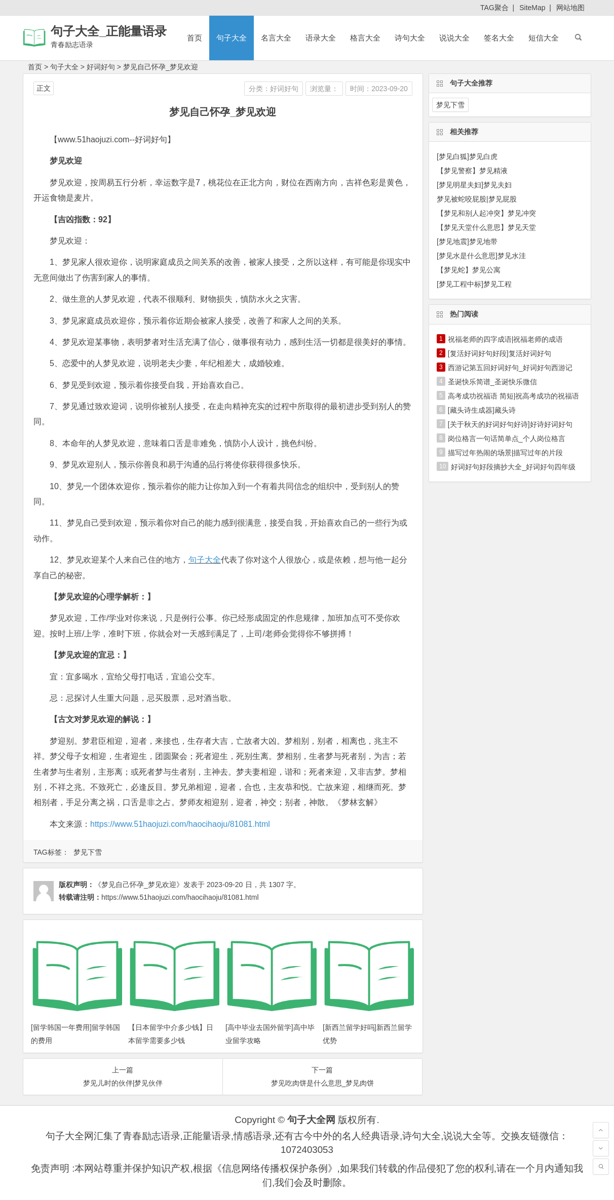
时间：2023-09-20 (379, 89)
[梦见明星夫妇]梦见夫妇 (474, 185)
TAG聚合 (494, 8)
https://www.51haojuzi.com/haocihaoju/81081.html (180, 824)
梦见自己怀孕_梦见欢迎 (160, 67)
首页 (194, 37)
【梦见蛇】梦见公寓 (469, 270)
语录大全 (320, 37)
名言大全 (276, 37)
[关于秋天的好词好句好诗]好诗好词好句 (510, 424)
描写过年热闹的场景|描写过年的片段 (505, 453)
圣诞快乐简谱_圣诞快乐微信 (492, 382)
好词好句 (101, 67)
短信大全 (543, 37)
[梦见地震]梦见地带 (467, 241)
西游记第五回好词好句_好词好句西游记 (510, 368)
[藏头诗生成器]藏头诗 (482, 410)
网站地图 (570, 8)
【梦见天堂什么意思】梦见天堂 (486, 227)
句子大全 (231, 37)
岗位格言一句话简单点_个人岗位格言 (506, 438)
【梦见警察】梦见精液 (472, 171)
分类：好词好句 (273, 89)
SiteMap (532, 8)
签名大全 (499, 37)
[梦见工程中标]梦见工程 (474, 284)
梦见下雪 (87, 852)
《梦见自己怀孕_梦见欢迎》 (138, 885)
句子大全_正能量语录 (109, 31)
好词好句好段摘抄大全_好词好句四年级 (513, 467)
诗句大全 (410, 37)
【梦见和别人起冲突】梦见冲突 (486, 213)
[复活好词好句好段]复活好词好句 (499, 353)
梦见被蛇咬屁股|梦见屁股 (477, 199)
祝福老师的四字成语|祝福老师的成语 (505, 339)
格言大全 (365, 37)
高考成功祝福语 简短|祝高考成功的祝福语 (514, 396)
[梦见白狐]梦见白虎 (467, 156)
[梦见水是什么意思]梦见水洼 (481, 256)
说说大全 (454, 37)
